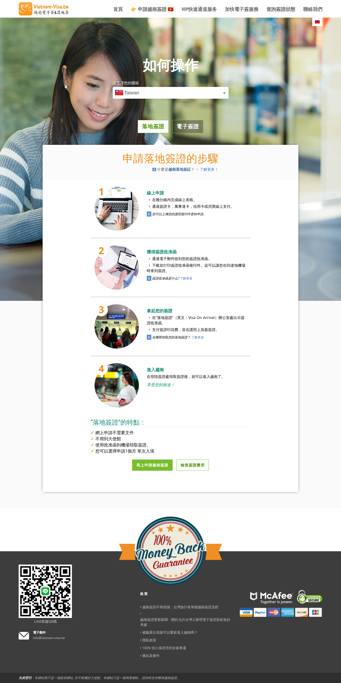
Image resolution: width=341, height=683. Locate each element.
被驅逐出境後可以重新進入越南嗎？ (170, 632)
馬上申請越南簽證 (152, 465)
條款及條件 (151, 655)
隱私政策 (149, 640)
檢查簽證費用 (193, 465)
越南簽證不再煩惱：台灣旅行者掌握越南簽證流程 (180, 607)
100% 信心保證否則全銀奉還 (164, 647)
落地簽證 (153, 126)
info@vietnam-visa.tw (49, 638)
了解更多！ (209, 169)
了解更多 (186, 278)
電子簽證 (188, 126)
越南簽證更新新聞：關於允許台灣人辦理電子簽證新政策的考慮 (185, 622)
